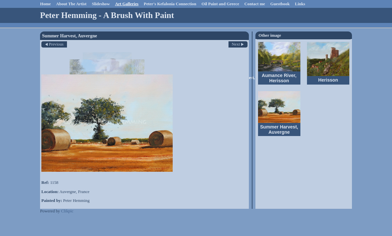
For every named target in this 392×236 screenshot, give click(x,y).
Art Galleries (126, 4)
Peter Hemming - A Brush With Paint (107, 15)
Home (45, 4)
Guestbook (280, 4)
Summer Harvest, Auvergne (279, 129)
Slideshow (101, 4)
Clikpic (67, 211)
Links (300, 4)
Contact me (254, 4)
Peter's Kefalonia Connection (170, 4)
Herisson (328, 80)
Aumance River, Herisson (279, 78)
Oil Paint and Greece (220, 4)
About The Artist (71, 4)
